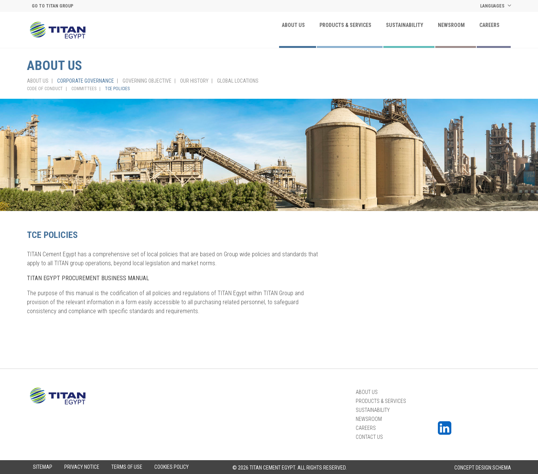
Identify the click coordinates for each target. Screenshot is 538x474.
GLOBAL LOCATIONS (238, 81)
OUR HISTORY (194, 81)
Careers (489, 25)
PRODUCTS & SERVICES (345, 25)
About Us (293, 25)
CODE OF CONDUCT (45, 88)
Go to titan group (52, 6)
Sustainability (404, 25)
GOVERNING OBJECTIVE (147, 81)
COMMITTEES (83, 88)
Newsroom (451, 25)
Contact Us (369, 437)
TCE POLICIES (117, 88)
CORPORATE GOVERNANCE (85, 81)
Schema (501, 468)
